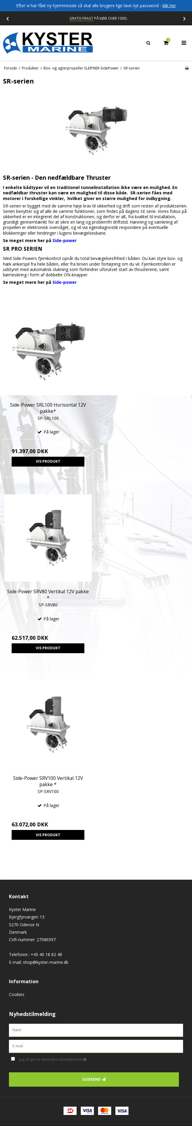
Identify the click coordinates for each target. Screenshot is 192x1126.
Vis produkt (48, 461)
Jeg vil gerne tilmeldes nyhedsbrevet (67, 1058)
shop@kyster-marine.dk (45, 962)
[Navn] (96, 1030)
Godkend (91, 1079)
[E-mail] (96, 1045)
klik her (169, 5)
